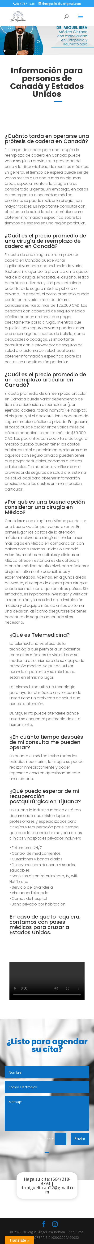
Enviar (79, 1138)
